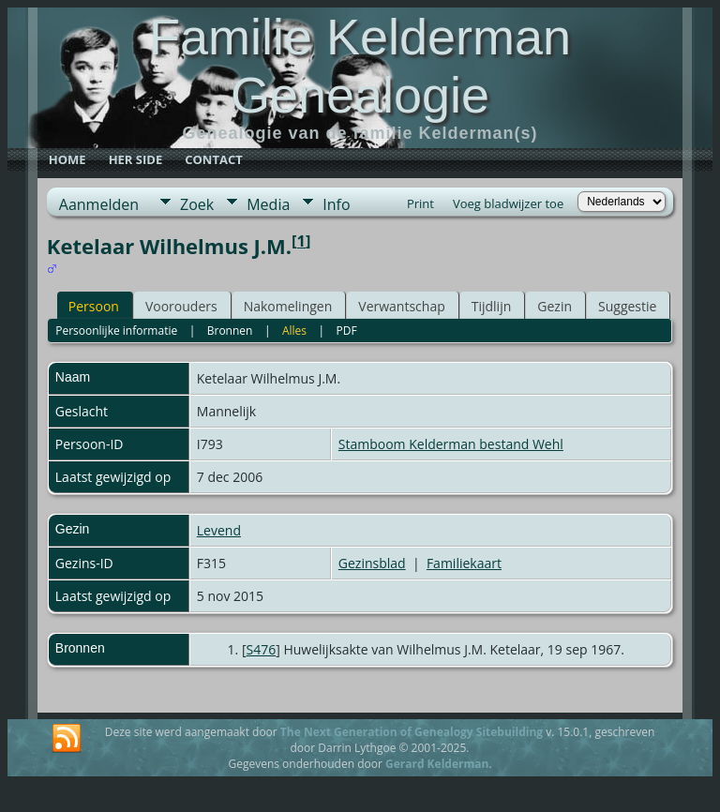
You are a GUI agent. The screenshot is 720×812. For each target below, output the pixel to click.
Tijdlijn (492, 306)
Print (420, 203)
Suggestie (627, 306)
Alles (294, 330)
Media (268, 204)
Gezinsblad (372, 563)
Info (336, 204)
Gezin (554, 306)
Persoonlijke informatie (116, 330)
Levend (219, 530)
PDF (347, 330)
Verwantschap (401, 306)
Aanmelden (99, 204)
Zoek (197, 204)
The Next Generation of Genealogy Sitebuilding (411, 732)
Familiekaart (464, 563)
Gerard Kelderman (436, 764)
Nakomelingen (288, 306)
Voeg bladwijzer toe (508, 203)
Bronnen (230, 330)
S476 (262, 649)
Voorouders (181, 306)
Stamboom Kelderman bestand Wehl (450, 444)
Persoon (93, 306)
